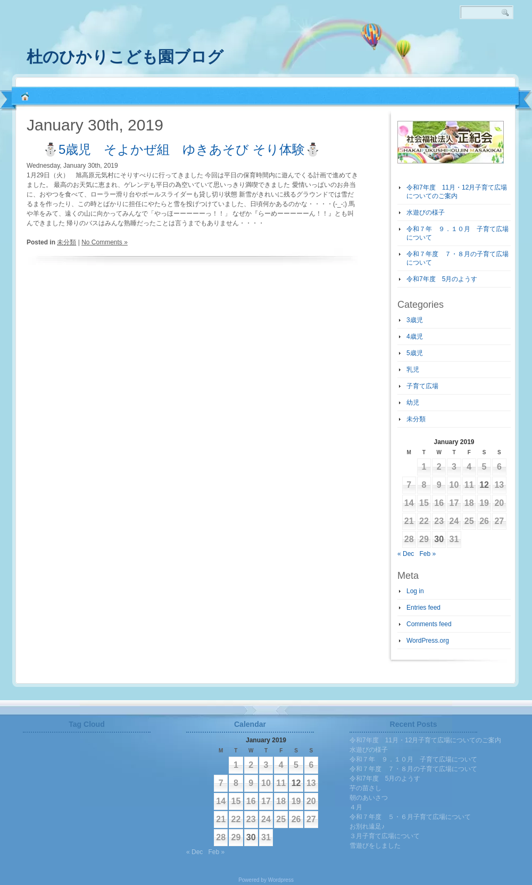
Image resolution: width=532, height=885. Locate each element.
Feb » (427, 554)
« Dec (405, 554)
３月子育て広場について (385, 836)
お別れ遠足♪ (367, 826)
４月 (356, 807)
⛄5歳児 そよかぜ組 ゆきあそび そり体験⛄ (182, 149)
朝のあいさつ (369, 797)
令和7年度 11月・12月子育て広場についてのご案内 (425, 740)
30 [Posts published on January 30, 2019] (439, 539)
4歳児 (414, 336)
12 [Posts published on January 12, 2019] (484, 484)
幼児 (412, 402)
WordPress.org (427, 640)
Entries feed (423, 607)
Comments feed (429, 624)
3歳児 (414, 320)
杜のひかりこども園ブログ (125, 56)
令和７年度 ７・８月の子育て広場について (413, 769)
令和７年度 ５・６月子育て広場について (410, 817)
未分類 (66, 242)
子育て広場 (422, 386)
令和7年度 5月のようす (441, 279)
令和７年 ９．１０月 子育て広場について (413, 759)
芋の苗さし (365, 788)
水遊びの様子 (425, 212)
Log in (415, 591)
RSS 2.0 (516, 53)
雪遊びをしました (375, 845)
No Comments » (104, 242)
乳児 (412, 369)
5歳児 (414, 353)
